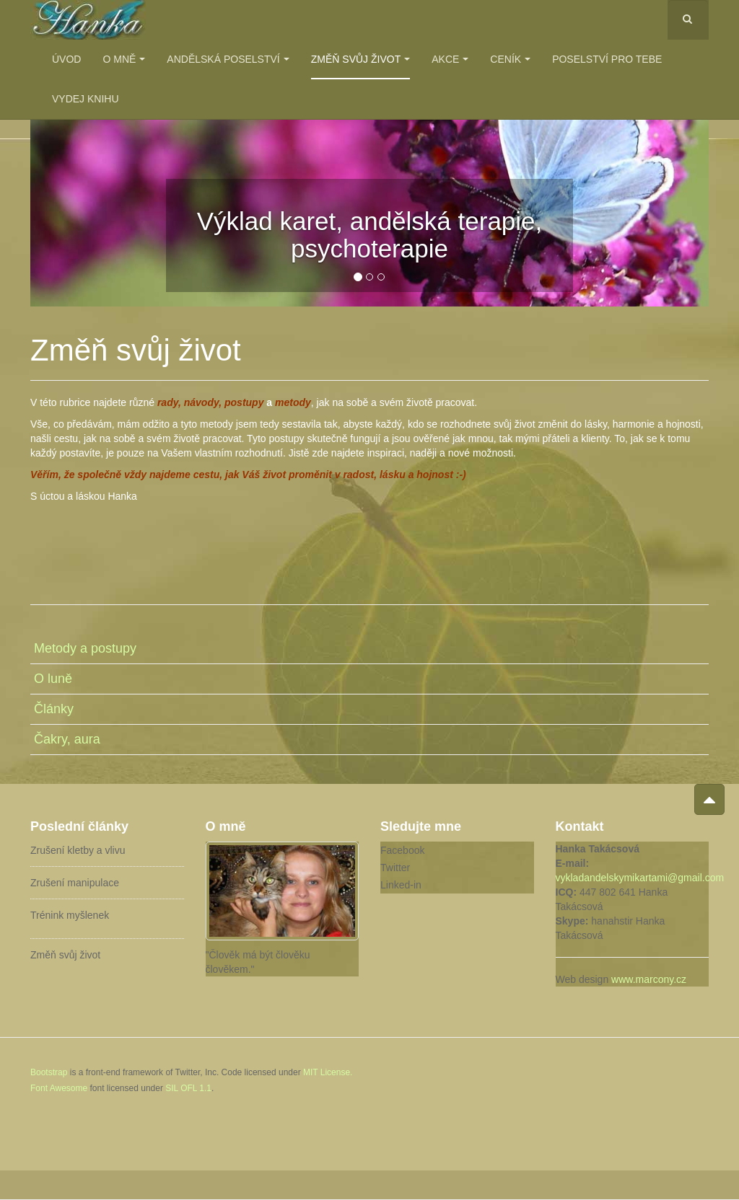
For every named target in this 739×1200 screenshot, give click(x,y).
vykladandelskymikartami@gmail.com (640, 877)
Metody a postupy (85, 648)
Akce (450, 59)
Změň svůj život (360, 59)
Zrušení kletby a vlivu (78, 850)
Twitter (395, 867)
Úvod (66, 59)
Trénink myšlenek (69, 915)
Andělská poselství (228, 59)
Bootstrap (48, 1072)
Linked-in (400, 885)
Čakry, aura (67, 739)
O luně (53, 678)
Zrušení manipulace (74, 882)
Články (54, 709)
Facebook (402, 850)
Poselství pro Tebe (607, 59)
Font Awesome (58, 1088)
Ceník (510, 59)
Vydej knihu (85, 99)
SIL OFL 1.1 (188, 1088)
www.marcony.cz (648, 979)
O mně (123, 59)
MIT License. (327, 1072)
